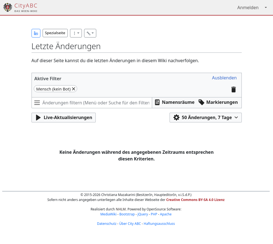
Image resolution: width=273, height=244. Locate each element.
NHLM (121, 209)
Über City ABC (130, 223)
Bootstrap (127, 214)
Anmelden (248, 7)
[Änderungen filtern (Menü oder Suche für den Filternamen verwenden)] (92, 102)
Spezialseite (55, 32)
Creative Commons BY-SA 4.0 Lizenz (195, 199)
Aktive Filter (47, 79)
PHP (154, 214)
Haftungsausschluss (159, 223)
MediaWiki (108, 214)
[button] (36, 33)
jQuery (142, 214)
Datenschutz (106, 223)
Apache (166, 214)
